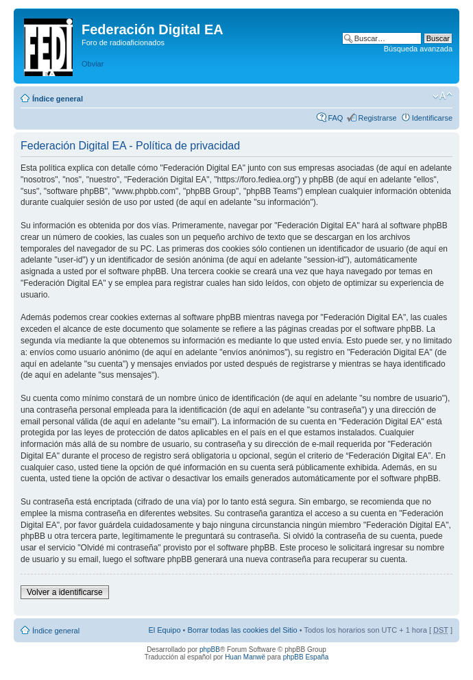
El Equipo (164, 630)
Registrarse (377, 118)
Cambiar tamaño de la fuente (442, 96)
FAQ (335, 118)
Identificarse (432, 118)
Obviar (93, 64)
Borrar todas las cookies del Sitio (242, 630)
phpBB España (306, 657)
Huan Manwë (245, 657)
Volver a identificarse (65, 592)
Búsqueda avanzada (418, 49)
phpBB (209, 649)
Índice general (57, 99)
